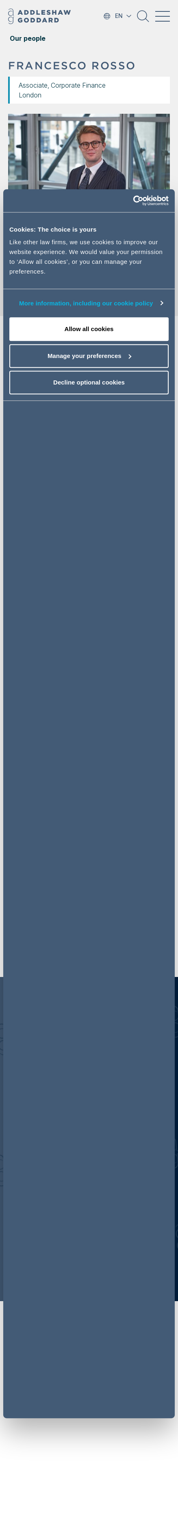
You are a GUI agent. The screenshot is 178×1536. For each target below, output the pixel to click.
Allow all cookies (89, 328)
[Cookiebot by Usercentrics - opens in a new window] (133, 200)
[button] (143, 19)
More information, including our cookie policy (86, 303)
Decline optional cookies (89, 382)
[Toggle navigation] (162, 16)
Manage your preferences (89, 355)
